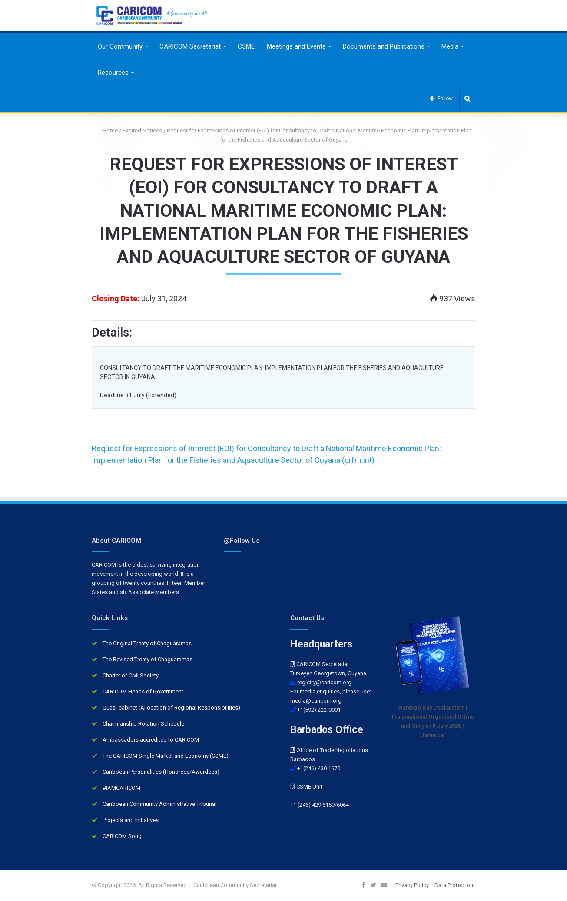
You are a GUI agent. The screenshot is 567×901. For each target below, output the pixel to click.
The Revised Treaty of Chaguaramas (147, 659)
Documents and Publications (383, 46)
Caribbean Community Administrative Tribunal (159, 804)
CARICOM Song (122, 836)
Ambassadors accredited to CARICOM (151, 739)
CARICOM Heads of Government (143, 691)
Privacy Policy (412, 885)
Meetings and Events (296, 46)
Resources (113, 72)
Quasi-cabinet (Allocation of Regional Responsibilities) (171, 707)
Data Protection (453, 885)
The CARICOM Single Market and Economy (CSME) (166, 755)
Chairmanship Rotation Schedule (143, 723)
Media (449, 46)
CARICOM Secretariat (190, 46)
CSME (246, 46)
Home (107, 130)
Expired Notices (142, 130)
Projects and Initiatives (131, 820)
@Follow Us (241, 541)
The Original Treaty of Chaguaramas (147, 643)
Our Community (120, 46)
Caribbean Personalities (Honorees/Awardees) (161, 772)
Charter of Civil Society (131, 675)
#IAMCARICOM (121, 788)
